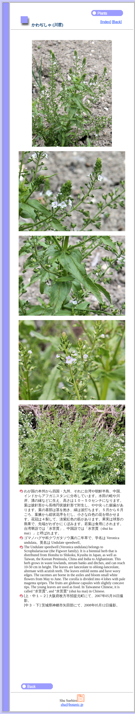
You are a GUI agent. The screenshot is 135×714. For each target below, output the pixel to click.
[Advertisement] (72, 643)
